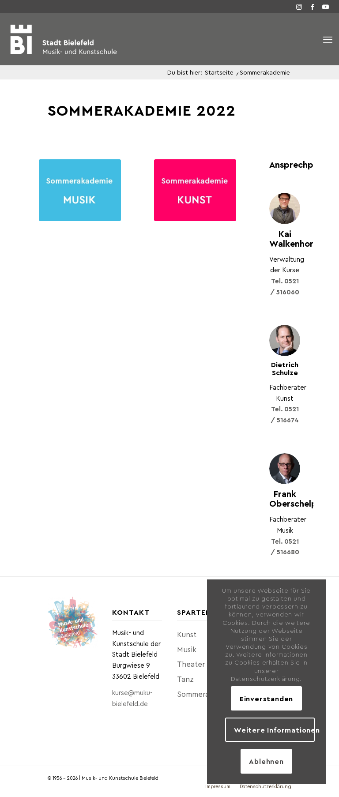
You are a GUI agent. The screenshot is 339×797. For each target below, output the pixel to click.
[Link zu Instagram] (299, 6)
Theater (191, 663)
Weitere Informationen (274, 730)
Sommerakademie (202, 693)
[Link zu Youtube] (325, 6)
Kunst (186, 634)
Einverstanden (266, 698)
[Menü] (327, 39)
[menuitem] (218, 786)
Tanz (185, 678)
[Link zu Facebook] (312, 6)
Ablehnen (266, 761)
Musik (186, 649)
